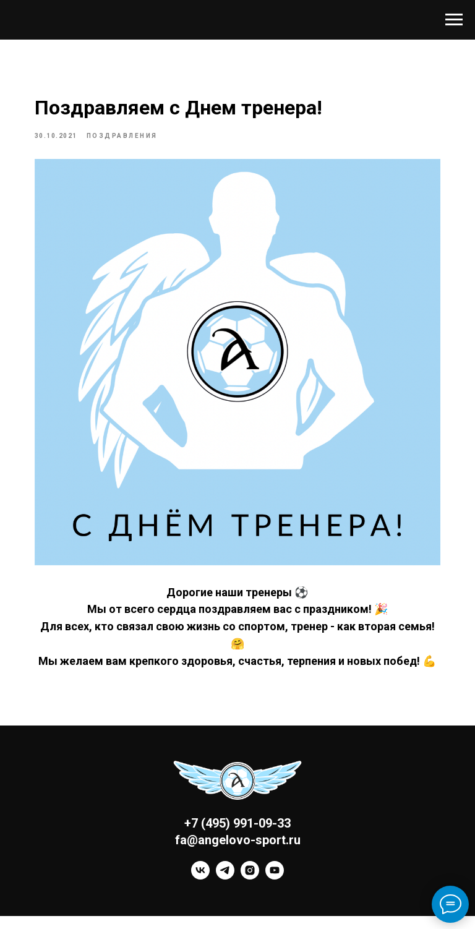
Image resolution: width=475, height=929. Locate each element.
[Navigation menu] (454, 20)
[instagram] (250, 889)
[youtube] (274, 889)
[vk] (200, 889)
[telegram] (225, 889)
